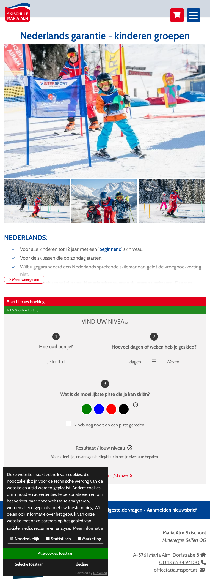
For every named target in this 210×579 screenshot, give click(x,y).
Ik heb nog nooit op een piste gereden (108, 425)
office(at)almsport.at (175, 570)
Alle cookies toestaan (55, 553)
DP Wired (100, 573)
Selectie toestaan (29, 564)
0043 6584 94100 (179, 562)
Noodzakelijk (24, 538)
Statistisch (58, 538)
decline (82, 564)
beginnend (110, 249)
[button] (135, 405)
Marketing (89, 538)
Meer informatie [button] (88, 528)
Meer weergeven (24, 279)
